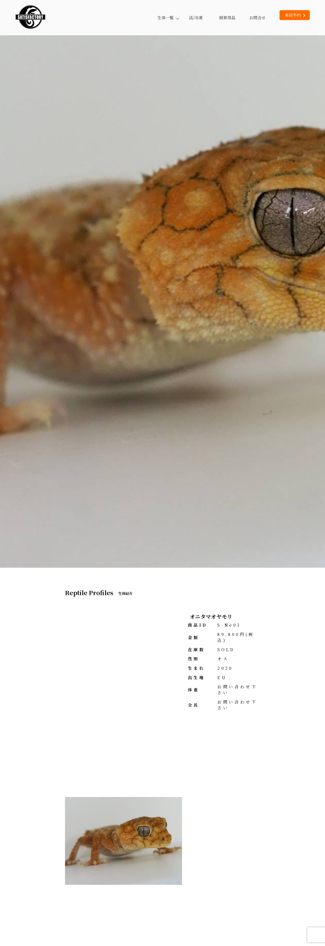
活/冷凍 (196, 18)
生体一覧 (168, 18)
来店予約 (295, 15)
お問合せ (257, 18)
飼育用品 (227, 18)
